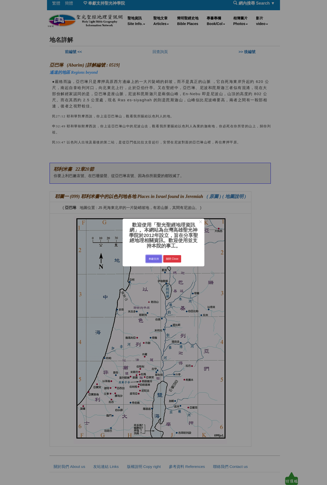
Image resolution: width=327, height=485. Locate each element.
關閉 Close (172, 258)
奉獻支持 (154, 258)
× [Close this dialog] (200, 222)
